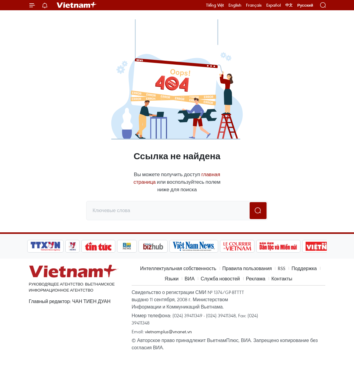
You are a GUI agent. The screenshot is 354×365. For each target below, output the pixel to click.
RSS (281, 268)
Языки (172, 279)
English (234, 5)
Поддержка (303, 268)
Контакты (281, 279)
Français (254, 5)
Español (273, 5)
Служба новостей (220, 279)
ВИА (190, 279)
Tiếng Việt (215, 5)
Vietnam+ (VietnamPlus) (77, 5)
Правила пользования (247, 268)
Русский (305, 5)
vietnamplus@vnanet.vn (168, 331)
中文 (289, 5)
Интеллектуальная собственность (178, 268)
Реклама (255, 279)
